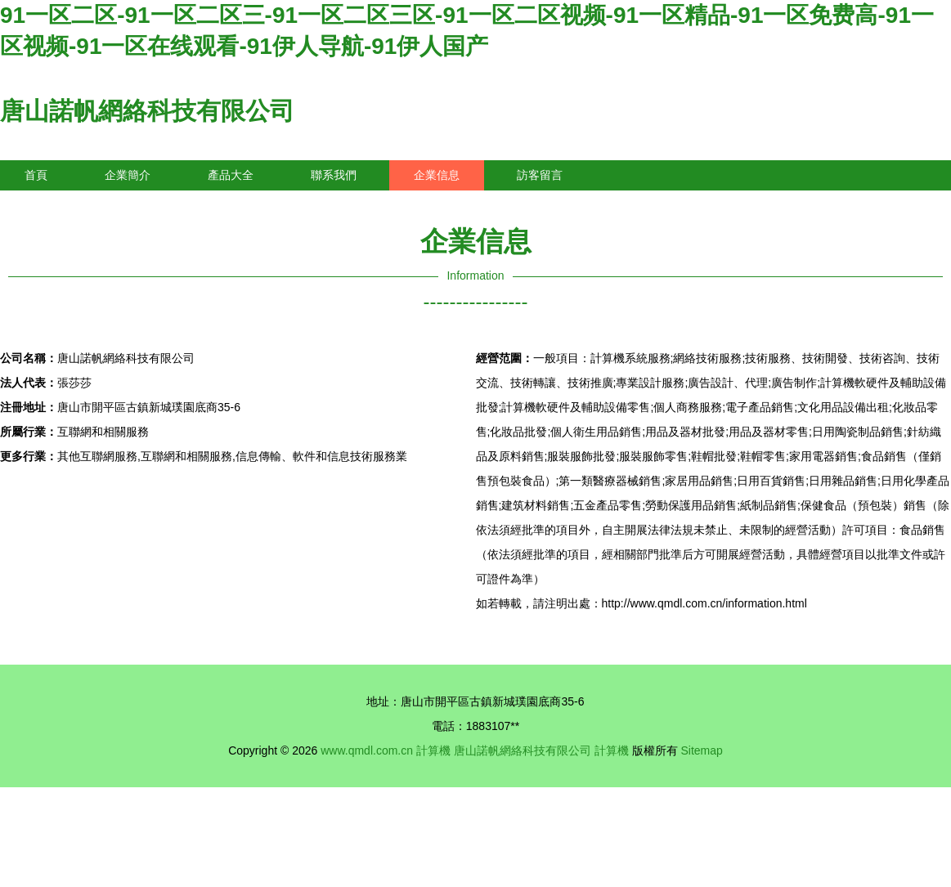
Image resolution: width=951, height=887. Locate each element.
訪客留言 (540, 174)
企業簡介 (127, 174)
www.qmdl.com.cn (367, 750)
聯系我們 (334, 174)
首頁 (36, 174)
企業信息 (437, 174)
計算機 (433, 750)
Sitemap (701, 750)
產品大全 (230, 174)
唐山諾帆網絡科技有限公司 (147, 110)
